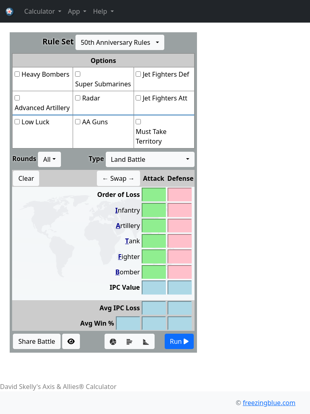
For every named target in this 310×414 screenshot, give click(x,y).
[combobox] (119, 42)
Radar (91, 98)
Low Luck (35, 121)
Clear (26, 178)
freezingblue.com (269, 402)
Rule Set (58, 41)
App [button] (75, 11)
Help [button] (101, 11)
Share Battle (36, 341)
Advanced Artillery (42, 107)
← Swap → (118, 178)
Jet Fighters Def (166, 74)
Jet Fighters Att (165, 98)
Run (179, 341)
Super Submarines (103, 83)
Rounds (24, 158)
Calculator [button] (40, 11)
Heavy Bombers (45, 74)
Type (96, 158)
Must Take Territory (151, 136)
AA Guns (95, 121)
